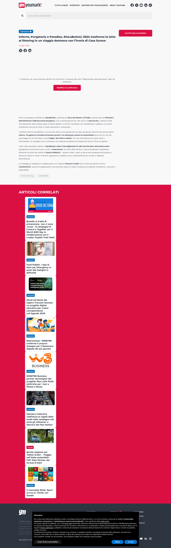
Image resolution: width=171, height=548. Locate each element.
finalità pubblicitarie (46, 528)
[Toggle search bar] (22, 15)
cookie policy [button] (104, 521)
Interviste (75, 5)
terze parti (68, 523)
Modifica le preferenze (67, 88)
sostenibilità (43, 176)
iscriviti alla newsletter (135, 33)
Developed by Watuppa (27, 540)
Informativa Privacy (138, 517)
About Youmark (117, 5)
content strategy (27, 176)
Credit (135, 527)
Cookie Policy (139, 523)
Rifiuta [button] (117, 542)
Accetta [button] (131, 542)
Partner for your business (94, 5)
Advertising (138, 512)
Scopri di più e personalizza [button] (47, 542)
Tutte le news (61, 5)
